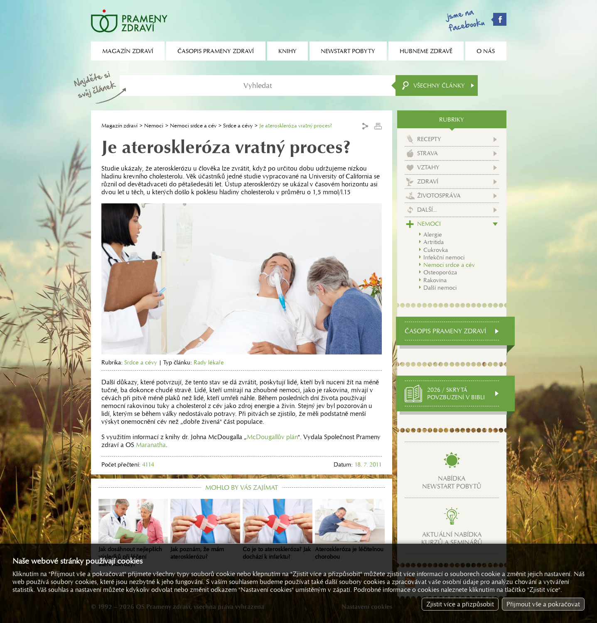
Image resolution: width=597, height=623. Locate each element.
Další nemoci (440, 287)
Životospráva (439, 195)
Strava (427, 153)
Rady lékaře (209, 362)
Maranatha (151, 445)
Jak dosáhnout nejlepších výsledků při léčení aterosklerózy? (133, 533)
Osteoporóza (440, 272)
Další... (427, 209)
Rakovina (435, 280)
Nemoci (153, 125)
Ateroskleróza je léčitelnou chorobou (350, 529)
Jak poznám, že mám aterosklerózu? (205, 529)
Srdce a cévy (238, 125)
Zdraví (427, 181)
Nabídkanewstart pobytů (452, 482)
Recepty (429, 139)
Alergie (432, 234)
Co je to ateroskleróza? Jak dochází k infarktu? (277, 529)
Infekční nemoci (443, 257)
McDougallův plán (272, 437)
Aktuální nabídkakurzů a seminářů (451, 538)
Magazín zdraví (119, 125)
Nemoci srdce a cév (193, 125)
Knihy (287, 51)
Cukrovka (435, 250)
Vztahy (428, 167)
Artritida (433, 242)
